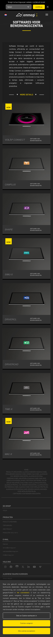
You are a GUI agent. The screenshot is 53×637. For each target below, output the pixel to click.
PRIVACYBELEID (7, 578)
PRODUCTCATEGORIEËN (10, 522)
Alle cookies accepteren (26, 631)
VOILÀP (5, 510)
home (26, 470)
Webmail (5, 544)
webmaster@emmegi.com (10, 551)
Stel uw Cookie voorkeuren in (26, 615)
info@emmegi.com (8, 555)
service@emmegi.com (9, 548)
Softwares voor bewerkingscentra (27, 493)
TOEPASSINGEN (7, 525)
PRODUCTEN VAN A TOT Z (10, 532)
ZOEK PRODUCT (7, 529)
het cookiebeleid (23, 592)
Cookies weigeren (26, 623)
